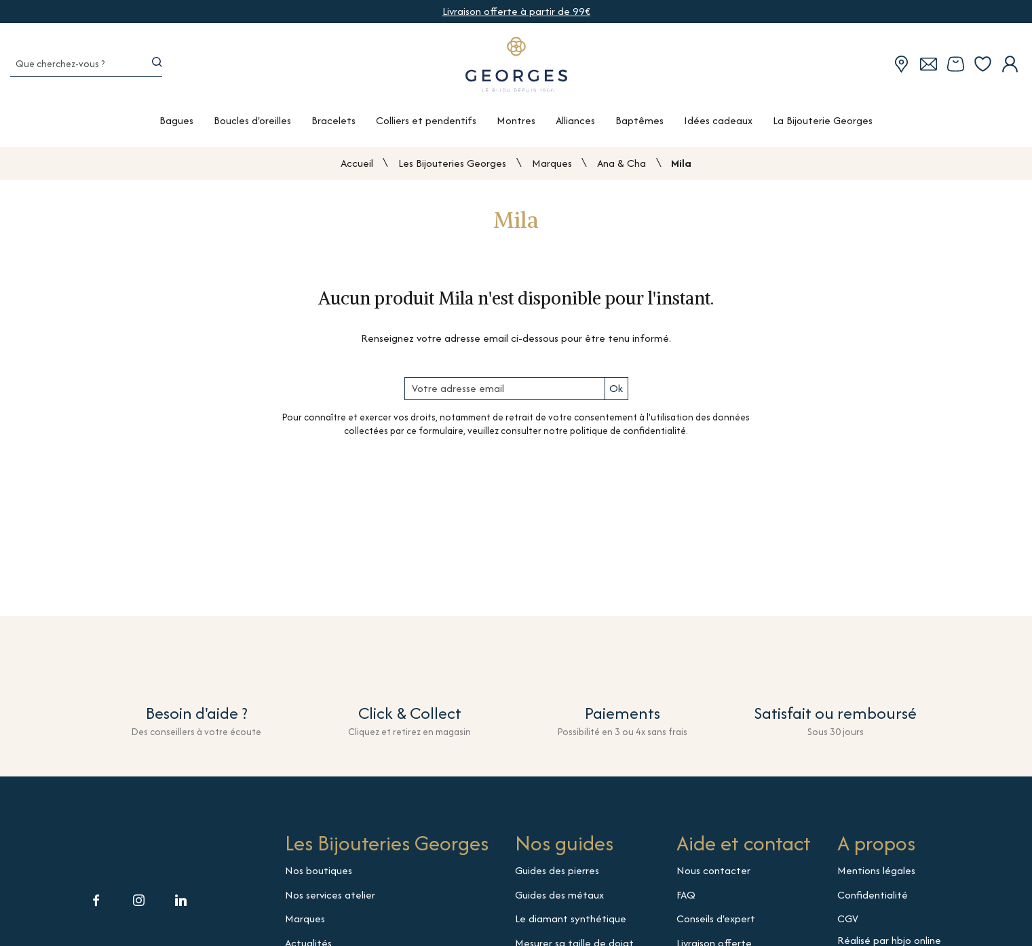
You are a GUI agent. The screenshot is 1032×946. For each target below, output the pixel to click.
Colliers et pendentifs (426, 128)
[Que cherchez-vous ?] (72, 70)
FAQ (685, 899)
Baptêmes (639, 128)
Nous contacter (713, 875)
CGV (847, 923)
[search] (159, 69)
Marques (552, 167)
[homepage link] (516, 70)
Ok (616, 393)
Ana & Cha (621, 167)
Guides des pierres (557, 875)
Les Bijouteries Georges (452, 167)
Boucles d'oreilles (252, 128)
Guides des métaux (559, 899)
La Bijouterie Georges (823, 128)
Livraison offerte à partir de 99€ (516, 11)
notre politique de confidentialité (614, 435)
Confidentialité (872, 899)
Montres (516, 128)
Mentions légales (876, 875)
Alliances (575, 128)
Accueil (357, 168)
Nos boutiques (318, 875)
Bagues (176, 128)
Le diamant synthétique (570, 923)
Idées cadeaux (718, 128)
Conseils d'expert (715, 923)
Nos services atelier (330, 899)
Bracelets (333, 128)
